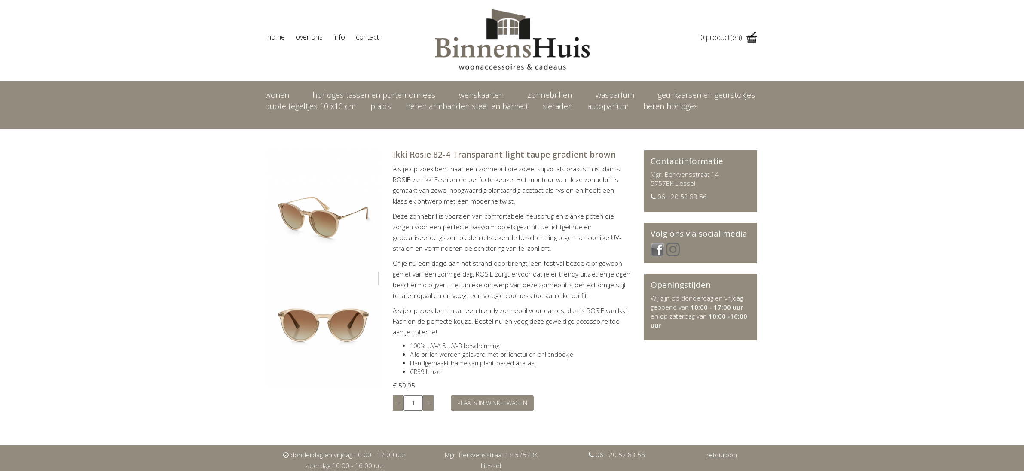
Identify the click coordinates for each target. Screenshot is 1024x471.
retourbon (721, 454)
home (276, 37)
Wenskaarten (481, 95)
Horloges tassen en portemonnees (373, 95)
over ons (309, 37)
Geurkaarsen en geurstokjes (706, 95)
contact (367, 37)
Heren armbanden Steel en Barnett (467, 106)
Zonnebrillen (549, 95)
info (339, 37)
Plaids (380, 106)
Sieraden (558, 106)
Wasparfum (615, 95)
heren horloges (670, 106)
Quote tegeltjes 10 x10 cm (310, 106)
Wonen (277, 95)
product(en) (728, 37)
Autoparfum (608, 106)
